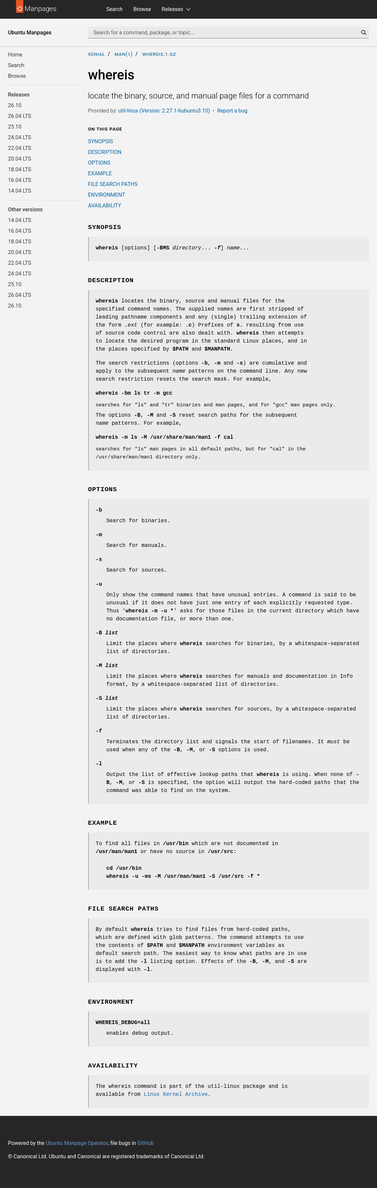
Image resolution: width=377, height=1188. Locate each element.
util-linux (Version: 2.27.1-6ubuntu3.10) (164, 111)
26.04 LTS (19, 116)
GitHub (145, 1143)
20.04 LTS (19, 159)
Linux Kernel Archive (176, 1095)
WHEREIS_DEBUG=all (123, 1023)
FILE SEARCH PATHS (112, 184)
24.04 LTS (19, 137)
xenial (96, 54)
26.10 (14, 105)
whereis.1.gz (159, 54)
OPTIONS (99, 163)
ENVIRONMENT (106, 195)
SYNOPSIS (100, 141)
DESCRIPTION (104, 152)
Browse (142, 9)
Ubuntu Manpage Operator (77, 1143)
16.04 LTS (19, 180)
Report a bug (232, 111)
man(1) (123, 54)
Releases (172, 9)
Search (114, 9)
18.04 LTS (19, 169)
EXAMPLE (100, 173)
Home (15, 54)
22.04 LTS (19, 148)
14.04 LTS (19, 191)
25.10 (14, 127)
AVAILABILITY (104, 205)
